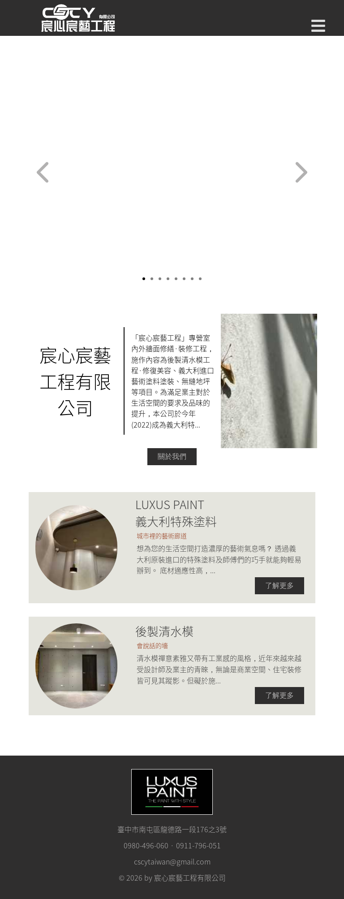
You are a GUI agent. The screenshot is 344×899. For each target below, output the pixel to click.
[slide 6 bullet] (184, 278)
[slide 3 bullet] (160, 278)
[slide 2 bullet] (152, 278)
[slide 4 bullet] (168, 278)
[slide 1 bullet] (144, 278)
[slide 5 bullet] (176, 278)
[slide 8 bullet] (200, 278)
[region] (172, 175)
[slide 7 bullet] (192, 278)
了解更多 (279, 585)
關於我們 (172, 456)
